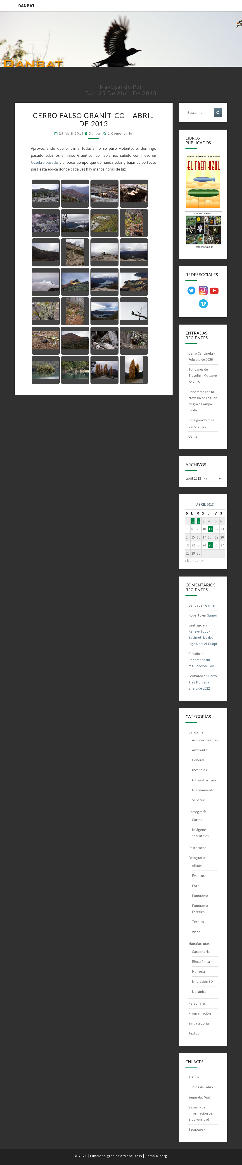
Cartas (197, 819)
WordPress (132, 1155)
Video (196, 932)
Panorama (200, 895)
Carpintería (201, 951)
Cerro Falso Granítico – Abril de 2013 (93, 119)
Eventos (198, 875)
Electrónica (201, 961)
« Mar (189, 560)
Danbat (95, 133)
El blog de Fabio (200, 1087)
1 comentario (120, 133)
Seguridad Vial (199, 1097)
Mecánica (199, 991)
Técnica (198, 921)
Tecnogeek (196, 1129)
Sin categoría (198, 1023)
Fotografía (196, 857)
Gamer (193, 436)
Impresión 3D (202, 981)
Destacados (197, 847)
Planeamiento (203, 790)
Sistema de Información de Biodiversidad (200, 1113)
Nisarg (161, 1155)
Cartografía (197, 811)
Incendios (199, 770)
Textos (193, 1033)
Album (197, 865)
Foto (195, 885)
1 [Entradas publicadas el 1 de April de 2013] (193, 521)
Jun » (199, 560)
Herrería (198, 971)
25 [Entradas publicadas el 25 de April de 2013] (210, 545)
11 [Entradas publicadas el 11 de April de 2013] (210, 529)
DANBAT (26, 5)
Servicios (199, 800)
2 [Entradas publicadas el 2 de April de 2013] (198, 521)
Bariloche (195, 732)
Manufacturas (199, 943)
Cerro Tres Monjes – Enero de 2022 (202, 682)
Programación (199, 1013)
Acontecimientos (205, 740)
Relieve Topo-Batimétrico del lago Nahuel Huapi (202, 637)
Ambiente (199, 750)
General (198, 760)
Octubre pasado (44, 162)
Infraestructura (204, 780)
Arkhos (193, 1077)
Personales (197, 1003)
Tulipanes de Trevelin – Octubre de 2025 (202, 375)
